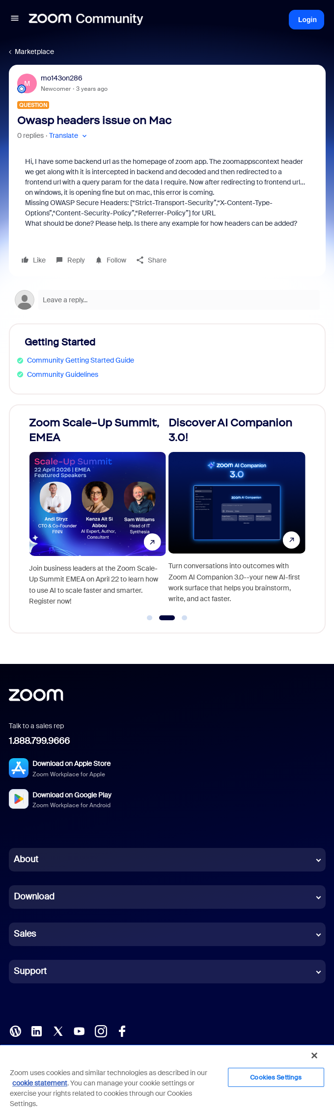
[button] (15, 19)
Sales (25, 934)
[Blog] (15, 1030)
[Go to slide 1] (149, 617)
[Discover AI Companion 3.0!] (237, 514)
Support (30, 971)
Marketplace (34, 51)
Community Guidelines (62, 374)
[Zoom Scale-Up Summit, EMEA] (97, 514)
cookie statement (39, 1083)
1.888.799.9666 (39, 741)
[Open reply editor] (167, 300)
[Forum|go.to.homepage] (85, 20)
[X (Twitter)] (58, 1030)
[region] (167, 1076)
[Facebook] (121, 1030)
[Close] (314, 1055)
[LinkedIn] (36, 1030)
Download (34, 896)
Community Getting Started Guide (80, 360)
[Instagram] (100, 1030)
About (26, 859)
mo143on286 (62, 78)
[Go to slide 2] (166, 617)
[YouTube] (79, 1030)
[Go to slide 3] (184, 617)
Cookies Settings (276, 1077)
